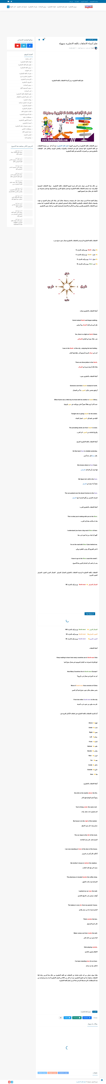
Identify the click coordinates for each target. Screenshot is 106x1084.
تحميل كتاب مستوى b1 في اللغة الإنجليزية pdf (15, 160)
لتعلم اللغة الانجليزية (63, 146)
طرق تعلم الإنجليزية (62, 6)
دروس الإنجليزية (72, 6)
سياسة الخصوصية (94, 1)
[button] (87, 1017)
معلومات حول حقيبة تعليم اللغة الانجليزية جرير (16, 183)
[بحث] (8, 7)
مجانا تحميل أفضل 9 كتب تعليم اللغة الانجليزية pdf (16, 175)
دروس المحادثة (42, 6)
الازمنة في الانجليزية (26, 79)
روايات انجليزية (27, 99)
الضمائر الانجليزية (26, 108)
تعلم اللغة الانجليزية (81, 1081)
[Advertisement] (53, 24)
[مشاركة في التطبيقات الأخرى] (61, 1017)
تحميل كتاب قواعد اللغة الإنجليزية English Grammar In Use (16, 222)
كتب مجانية (28, 59)
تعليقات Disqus (42, 1072)
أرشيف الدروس (84, 1)
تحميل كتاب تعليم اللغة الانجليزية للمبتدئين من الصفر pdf (16, 214)
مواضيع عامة (28, 137)
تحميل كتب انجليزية (22, 6)
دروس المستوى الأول (25, 88)
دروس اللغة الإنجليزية (91, 39)
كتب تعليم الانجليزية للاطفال (24, 97)
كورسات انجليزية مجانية (25, 102)
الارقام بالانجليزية (26, 105)
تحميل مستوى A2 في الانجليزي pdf (17, 205)
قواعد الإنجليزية (52, 6)
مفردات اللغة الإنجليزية (25, 73)
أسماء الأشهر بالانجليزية (25, 120)
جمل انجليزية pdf (27, 132)
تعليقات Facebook (63, 1072)
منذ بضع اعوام (18, 150)
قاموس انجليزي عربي (25, 76)
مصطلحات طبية (27, 117)
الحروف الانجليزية (26, 82)
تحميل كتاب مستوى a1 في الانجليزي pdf (15, 168)
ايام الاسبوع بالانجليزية (25, 114)
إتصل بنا (77, 1)
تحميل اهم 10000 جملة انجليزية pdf (16, 153)
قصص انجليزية (27, 134)
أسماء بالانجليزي (27, 123)
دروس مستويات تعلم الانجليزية (23, 126)
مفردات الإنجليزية (32, 6)
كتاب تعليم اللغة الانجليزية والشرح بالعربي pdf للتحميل (15, 190)
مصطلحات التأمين (26, 129)
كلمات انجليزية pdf (26, 111)
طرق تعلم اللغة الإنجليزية (24, 64)
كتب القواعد (12, 6)
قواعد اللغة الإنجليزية (26, 61)
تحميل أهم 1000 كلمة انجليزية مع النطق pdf (17, 198)
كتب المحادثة (27, 91)
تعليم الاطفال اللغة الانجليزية (23, 94)
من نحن (71, 1)
